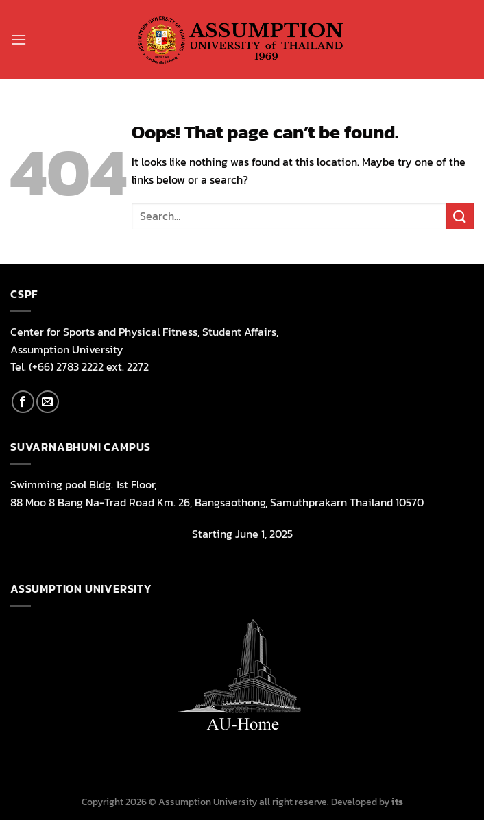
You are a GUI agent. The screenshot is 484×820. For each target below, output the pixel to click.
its (397, 801)
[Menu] (18, 39)
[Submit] (460, 216)
